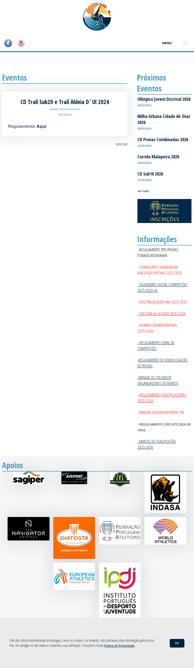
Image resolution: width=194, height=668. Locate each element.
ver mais (143, 191)
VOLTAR (121, 144)
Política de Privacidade (119, 646)
